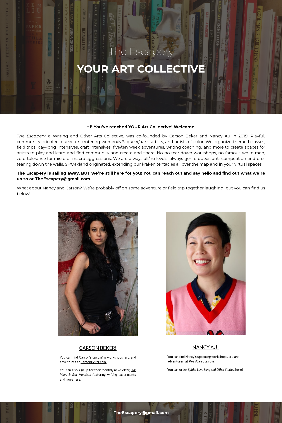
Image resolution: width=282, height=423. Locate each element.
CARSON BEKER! (98, 348)
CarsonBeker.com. (94, 362)
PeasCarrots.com (201, 361)
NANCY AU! (206, 347)
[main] (141, 56)
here (77, 379)
